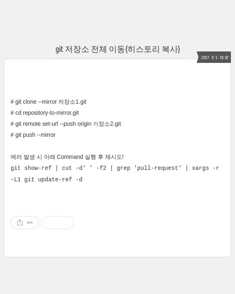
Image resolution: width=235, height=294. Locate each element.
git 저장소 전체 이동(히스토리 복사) (117, 48)
